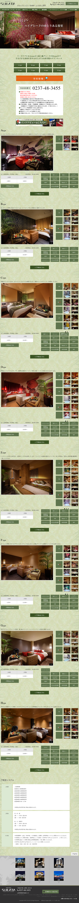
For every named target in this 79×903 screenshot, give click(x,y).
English (32, 5)
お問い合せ (57, 900)
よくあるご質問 (40, 5)
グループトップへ (23, 5)
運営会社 (43, 900)
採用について (52, 900)
